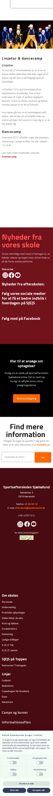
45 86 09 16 (30, 504)
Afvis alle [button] (14, 790)
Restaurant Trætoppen (14, 665)
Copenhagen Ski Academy (15, 691)
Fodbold (6, 680)
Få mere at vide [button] (26, 783)
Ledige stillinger (10, 639)
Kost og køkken (10, 623)
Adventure (7, 702)
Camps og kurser (15, 712)
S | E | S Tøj (7, 645)
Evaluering (7, 634)
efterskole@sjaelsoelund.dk (30, 508)
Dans (4, 697)
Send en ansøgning (26, 398)
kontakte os (43, 445)
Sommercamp (9, 156)
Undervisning (9, 607)
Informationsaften (16, 722)
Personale (7, 602)
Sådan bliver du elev (12, 618)
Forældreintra (9, 629)
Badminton (7, 686)
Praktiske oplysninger (13, 612)
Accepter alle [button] (39, 790)
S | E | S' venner (10, 650)
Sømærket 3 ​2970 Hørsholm (26, 494)
